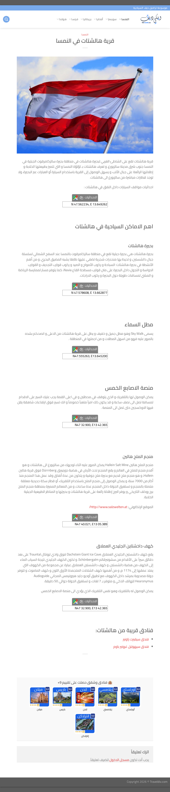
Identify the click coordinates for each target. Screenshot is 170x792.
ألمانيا (98, 19)
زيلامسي (107, 698)
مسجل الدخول (119, 760)
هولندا (62, 19)
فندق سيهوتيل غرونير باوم (131, 646)
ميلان (39, 698)
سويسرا (111, 19)
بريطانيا (86, 19)
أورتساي (130, 698)
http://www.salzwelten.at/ (108, 507)
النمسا (124, 19)
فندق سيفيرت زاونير (136, 639)
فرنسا (73, 19)
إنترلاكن (85, 725)
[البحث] (6, 19)
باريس (62, 698)
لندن (85, 698)
